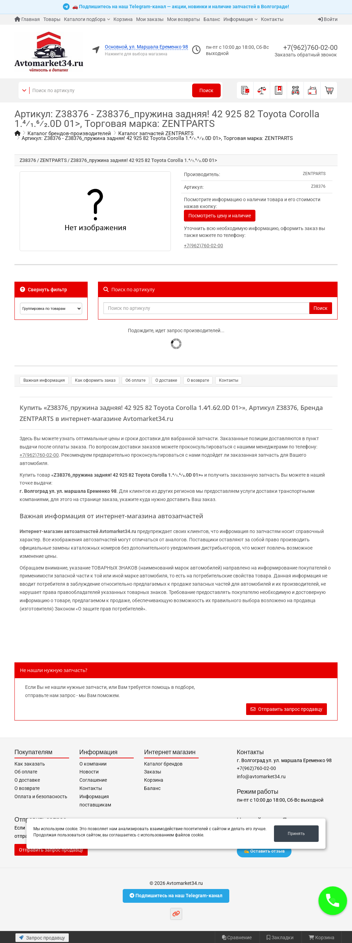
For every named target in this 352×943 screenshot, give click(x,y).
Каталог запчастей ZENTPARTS (156, 133)
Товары (51, 19)
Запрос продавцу (42, 938)
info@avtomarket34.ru (261, 776)
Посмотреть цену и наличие (219, 215)
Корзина (123, 19)
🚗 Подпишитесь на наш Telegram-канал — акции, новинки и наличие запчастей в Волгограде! (176, 6)
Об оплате (135, 380)
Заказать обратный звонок (306, 54)
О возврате (198, 380)
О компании (93, 764)
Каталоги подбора (85, 19)
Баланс (212, 19)
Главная (27, 19)
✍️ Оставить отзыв (264, 851)
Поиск (206, 90)
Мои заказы (150, 19)
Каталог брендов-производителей (69, 133)
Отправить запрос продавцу (286, 709)
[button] (333, 901)
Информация (238, 19)
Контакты (272, 19)
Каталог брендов (163, 764)
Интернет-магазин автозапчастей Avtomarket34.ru (78, 531)
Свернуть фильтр (43, 289)
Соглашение (93, 780)
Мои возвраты (183, 19)
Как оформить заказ (95, 380)
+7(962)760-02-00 (310, 47)
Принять (296, 833)
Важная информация (44, 380)
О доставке (166, 380)
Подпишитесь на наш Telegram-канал (176, 895)
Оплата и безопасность (40, 796)
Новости (89, 771)
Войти (328, 19)
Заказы (152, 771)
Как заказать (29, 764)
